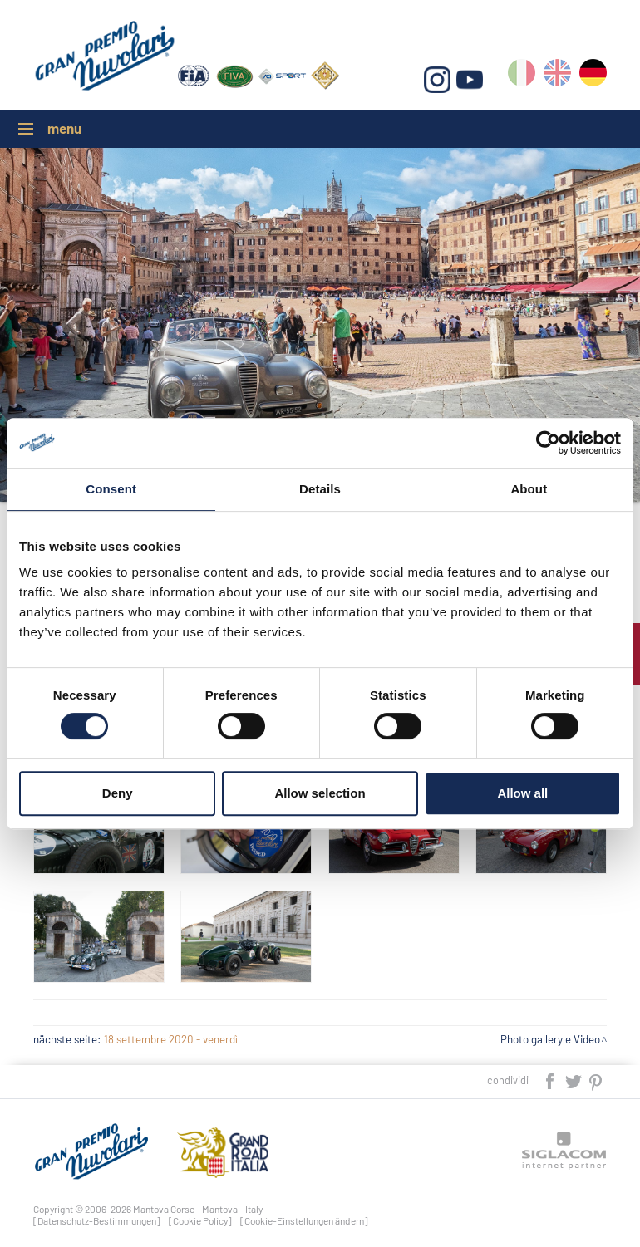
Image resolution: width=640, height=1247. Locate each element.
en (557, 76)
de (593, 76)
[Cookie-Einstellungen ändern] (304, 1220)
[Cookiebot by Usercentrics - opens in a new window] (548, 442)
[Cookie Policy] (200, 1220)
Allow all (522, 793)
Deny (117, 793)
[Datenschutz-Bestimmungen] (96, 1220)
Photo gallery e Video (550, 1039)
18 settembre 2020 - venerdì (171, 1039)
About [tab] (528, 489)
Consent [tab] (111, 489)
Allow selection (319, 793)
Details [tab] (320, 489)
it (521, 76)
